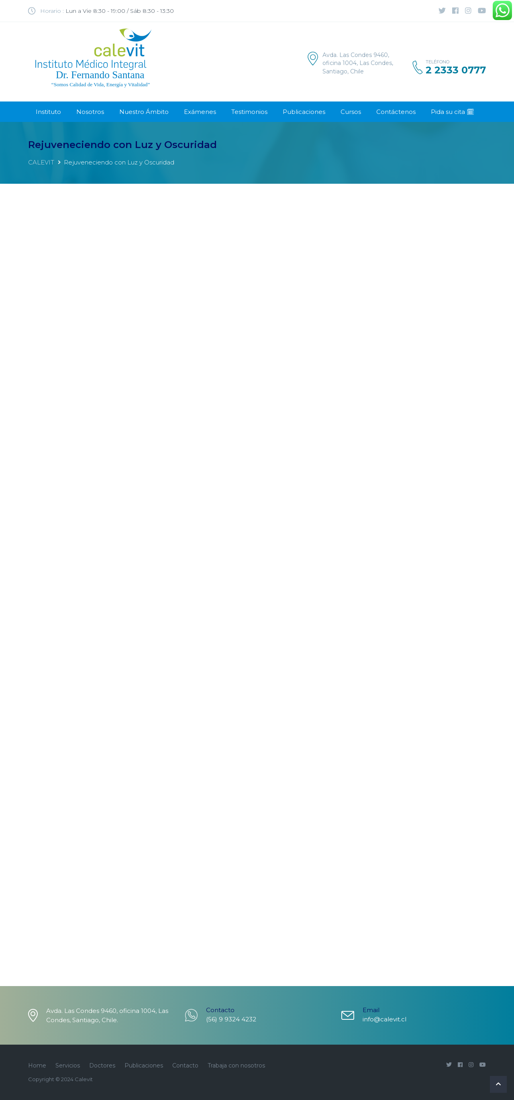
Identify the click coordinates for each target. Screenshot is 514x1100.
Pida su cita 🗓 (452, 112)
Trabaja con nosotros (236, 1065)
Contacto (185, 1065)
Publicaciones (304, 112)
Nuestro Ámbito (144, 112)
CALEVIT (41, 162)
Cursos (351, 112)
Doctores (102, 1065)
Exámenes (200, 112)
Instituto (48, 112)
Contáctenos (396, 112)
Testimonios (249, 112)
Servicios (67, 1065)
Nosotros (90, 112)
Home (37, 1065)
